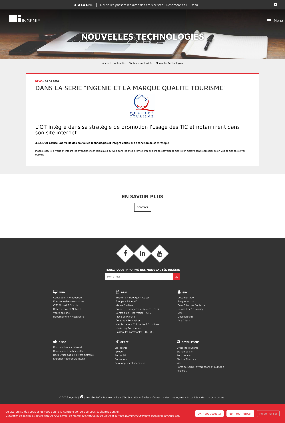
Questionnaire (186, 316)
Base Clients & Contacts (191, 305)
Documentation (186, 297)
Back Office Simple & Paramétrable (73, 354)
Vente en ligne (61, 312)
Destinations (190, 342)
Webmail (142, 409)
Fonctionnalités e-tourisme (68, 301)
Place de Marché (125, 316)
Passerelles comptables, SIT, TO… (135, 331)
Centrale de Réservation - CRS (133, 312)
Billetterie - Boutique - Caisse (133, 297)
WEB (62, 292)
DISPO (62, 342)
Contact (142, 207)
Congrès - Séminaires (128, 320)
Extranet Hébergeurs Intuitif (69, 358)
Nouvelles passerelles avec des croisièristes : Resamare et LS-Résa (149, 5)
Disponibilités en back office (69, 350)
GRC (185, 292)
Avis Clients (184, 320)
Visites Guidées (124, 305)
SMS (180, 312)
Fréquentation (186, 301)
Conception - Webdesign (67, 297)
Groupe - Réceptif (126, 301)
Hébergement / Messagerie (69, 316)
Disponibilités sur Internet (67, 347)
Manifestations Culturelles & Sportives (137, 324)
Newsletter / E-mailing (191, 308)
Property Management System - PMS (137, 308)
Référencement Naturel (67, 308)
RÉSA (124, 292)
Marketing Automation (128, 328)
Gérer (124, 342)
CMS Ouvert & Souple (65, 305)
